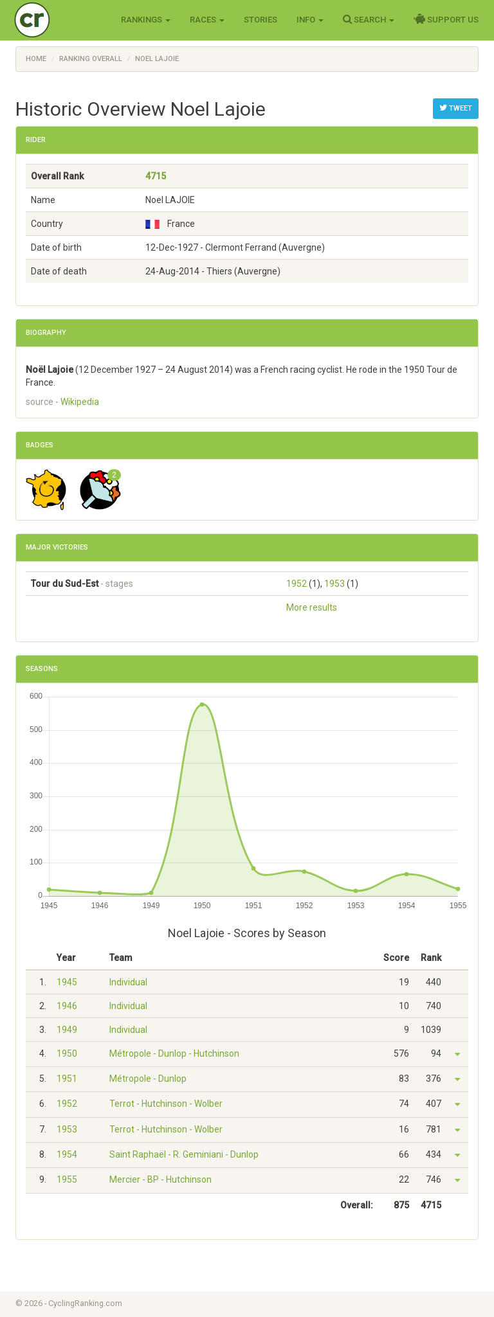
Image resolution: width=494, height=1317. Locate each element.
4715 (155, 176)
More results (311, 607)
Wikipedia (79, 402)
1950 (67, 1053)
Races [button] (207, 19)
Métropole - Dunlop (148, 1078)
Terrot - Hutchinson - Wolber (166, 1103)
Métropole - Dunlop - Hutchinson (174, 1053)
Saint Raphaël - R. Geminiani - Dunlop (184, 1154)
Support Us (446, 19)
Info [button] (310, 19)
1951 (67, 1078)
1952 (296, 583)
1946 (67, 1006)
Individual (128, 982)
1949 (67, 1030)
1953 (334, 583)
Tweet (455, 107)
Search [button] (368, 19)
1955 (67, 1179)
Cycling (59, 19)
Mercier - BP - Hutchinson (160, 1179)
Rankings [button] (145, 19)
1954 (67, 1154)
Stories (260, 19)
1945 (67, 982)
